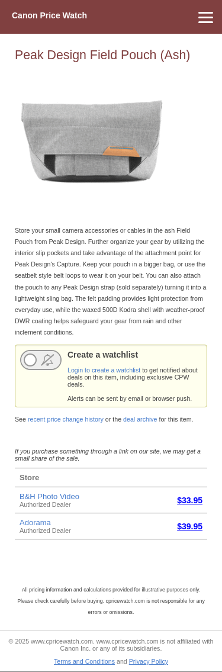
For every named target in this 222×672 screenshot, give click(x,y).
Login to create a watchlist (103, 370)
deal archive (140, 419)
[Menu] (111, 17)
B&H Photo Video (49, 496)
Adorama (35, 522)
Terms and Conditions (84, 661)
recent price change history (66, 419)
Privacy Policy (148, 661)
